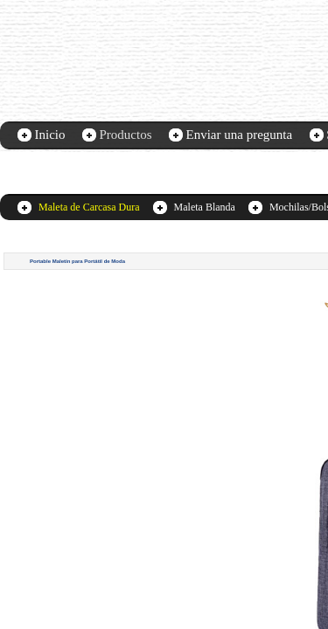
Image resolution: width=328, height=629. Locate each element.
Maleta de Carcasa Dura (89, 207)
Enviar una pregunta (239, 135)
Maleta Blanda (204, 207)
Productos (126, 135)
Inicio (50, 135)
